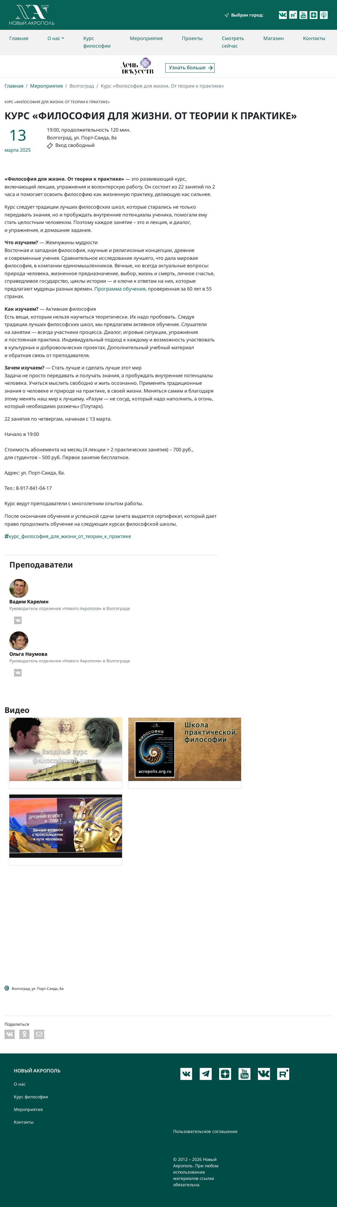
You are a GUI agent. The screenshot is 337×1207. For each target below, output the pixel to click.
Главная (18, 38)
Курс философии (97, 42)
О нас (53, 38)
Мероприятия (146, 38)
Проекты (192, 38)
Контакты (314, 38)
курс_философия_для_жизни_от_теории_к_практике (68, 536)
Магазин (273, 38)
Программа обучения (120, 288)
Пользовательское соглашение (205, 1131)
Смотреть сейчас (233, 42)
